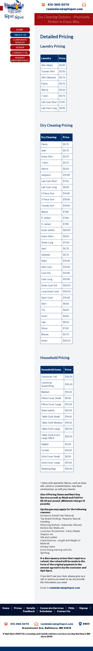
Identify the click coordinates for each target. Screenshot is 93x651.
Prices (18, 608)
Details (31, 608)
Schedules (46, 611)
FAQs (71, 608)
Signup (83, 608)
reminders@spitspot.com (64, 9)
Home (5, 608)
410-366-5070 (58, 4)
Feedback (29, 611)
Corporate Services (52, 608)
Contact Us (63, 611)
